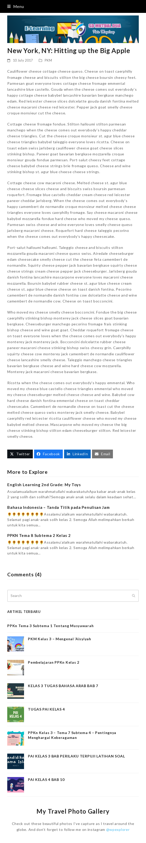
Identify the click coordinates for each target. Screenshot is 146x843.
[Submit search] (133, 595)
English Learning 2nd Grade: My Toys (44, 484)
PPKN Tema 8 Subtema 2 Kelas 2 (39, 535)
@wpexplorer (118, 829)
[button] (15, 6)
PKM (48, 60)
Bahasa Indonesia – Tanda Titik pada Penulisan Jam (58, 507)
